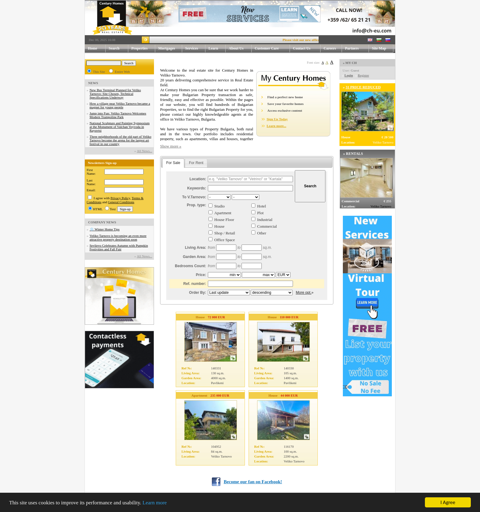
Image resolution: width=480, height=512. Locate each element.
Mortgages (166, 48)
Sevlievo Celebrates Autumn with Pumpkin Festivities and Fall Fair (119, 247)
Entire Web (122, 71)
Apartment (222, 213)
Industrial (264, 219)
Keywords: (196, 188)
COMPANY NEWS (102, 222)
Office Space (224, 239)
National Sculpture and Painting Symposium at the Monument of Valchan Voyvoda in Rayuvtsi (120, 126)
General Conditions (121, 202)
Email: (91, 190)
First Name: (91, 171)
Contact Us (307, 48)
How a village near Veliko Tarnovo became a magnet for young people (120, 105)
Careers (330, 48)
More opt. (303, 292)
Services (195, 48)
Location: (197, 179)
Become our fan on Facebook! (253, 481)
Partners (352, 48)
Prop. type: (196, 205)
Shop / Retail (224, 233)
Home (92, 48)
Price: (201, 275)
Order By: (197, 292)
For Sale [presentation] (173, 163)
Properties (143, 48)
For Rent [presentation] (196, 163)
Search (114, 48)
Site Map (379, 48)
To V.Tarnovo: (194, 197)
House (219, 226)
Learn (217, 48)
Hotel (261, 206)
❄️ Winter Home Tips (105, 229)
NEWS (93, 83)
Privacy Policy (120, 198)
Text (113, 209)
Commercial (267, 226)
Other (261, 233)
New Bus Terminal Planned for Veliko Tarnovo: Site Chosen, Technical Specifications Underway (115, 93)
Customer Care (267, 48)
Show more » (170, 146)
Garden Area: (194, 257)
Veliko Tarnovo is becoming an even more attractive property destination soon (118, 237)
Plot (260, 213)
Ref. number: (194, 284)
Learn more (155, 503)
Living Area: (195, 247)
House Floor (224, 219)
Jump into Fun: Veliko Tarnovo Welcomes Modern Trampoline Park (118, 115)
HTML (98, 209)
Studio (219, 206)
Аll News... (144, 151)
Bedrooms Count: (190, 266)
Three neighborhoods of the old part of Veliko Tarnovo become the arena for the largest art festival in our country (121, 140)
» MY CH (350, 63)
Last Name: (91, 182)
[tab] (173, 163)
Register (363, 75)
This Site (99, 71)
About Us (240, 48)
